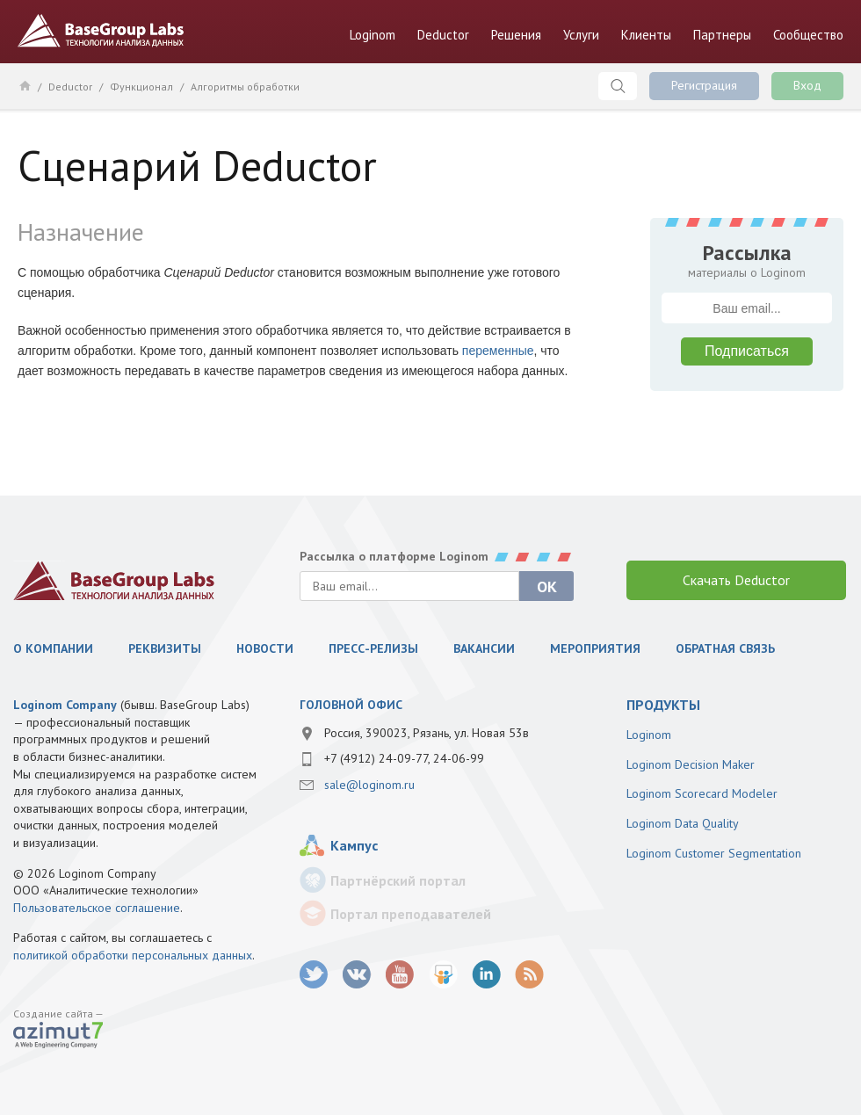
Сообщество (808, 34)
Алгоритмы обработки (245, 86)
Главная (24, 85)
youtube (400, 974)
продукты (663, 704)
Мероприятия (595, 648)
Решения (516, 34)
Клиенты (646, 34)
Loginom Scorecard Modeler (702, 793)
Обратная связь (725, 648)
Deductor (443, 34)
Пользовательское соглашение (96, 908)
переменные (498, 351)
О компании (53, 648)
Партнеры (722, 34)
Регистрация (704, 85)
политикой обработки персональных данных (132, 955)
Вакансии (484, 648)
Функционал (141, 86)
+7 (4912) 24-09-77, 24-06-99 (404, 758)
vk (357, 974)
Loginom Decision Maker (690, 764)
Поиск (617, 86)
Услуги (581, 34)
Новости (264, 648)
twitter (314, 974)
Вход (807, 85)
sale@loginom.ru (369, 785)
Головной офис (351, 705)
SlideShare (443, 974)
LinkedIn (486, 974)
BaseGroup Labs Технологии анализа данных (101, 30)
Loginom (372, 34)
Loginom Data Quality (682, 823)
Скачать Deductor (736, 580)
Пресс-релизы (373, 648)
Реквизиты (164, 648)
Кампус (354, 845)
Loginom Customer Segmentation (713, 853)
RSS (529, 974)
